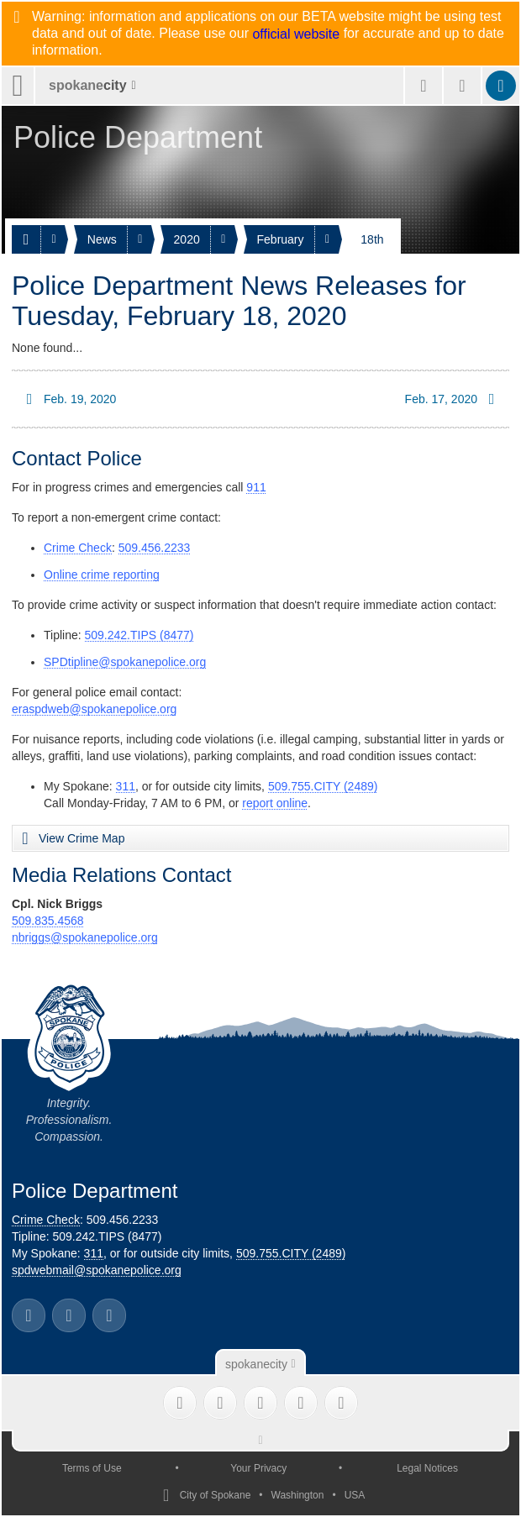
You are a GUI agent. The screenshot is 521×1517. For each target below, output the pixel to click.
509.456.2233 (154, 547)
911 (256, 487)
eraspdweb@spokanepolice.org (94, 709)
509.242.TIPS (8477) (139, 635)
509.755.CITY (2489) (323, 786)
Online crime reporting (102, 574)
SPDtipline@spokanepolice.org (125, 662)
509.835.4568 (48, 920)
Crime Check (78, 547)
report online (275, 803)
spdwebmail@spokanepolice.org (97, 1270)
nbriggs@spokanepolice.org (85, 937)
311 (125, 786)
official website (295, 34)
